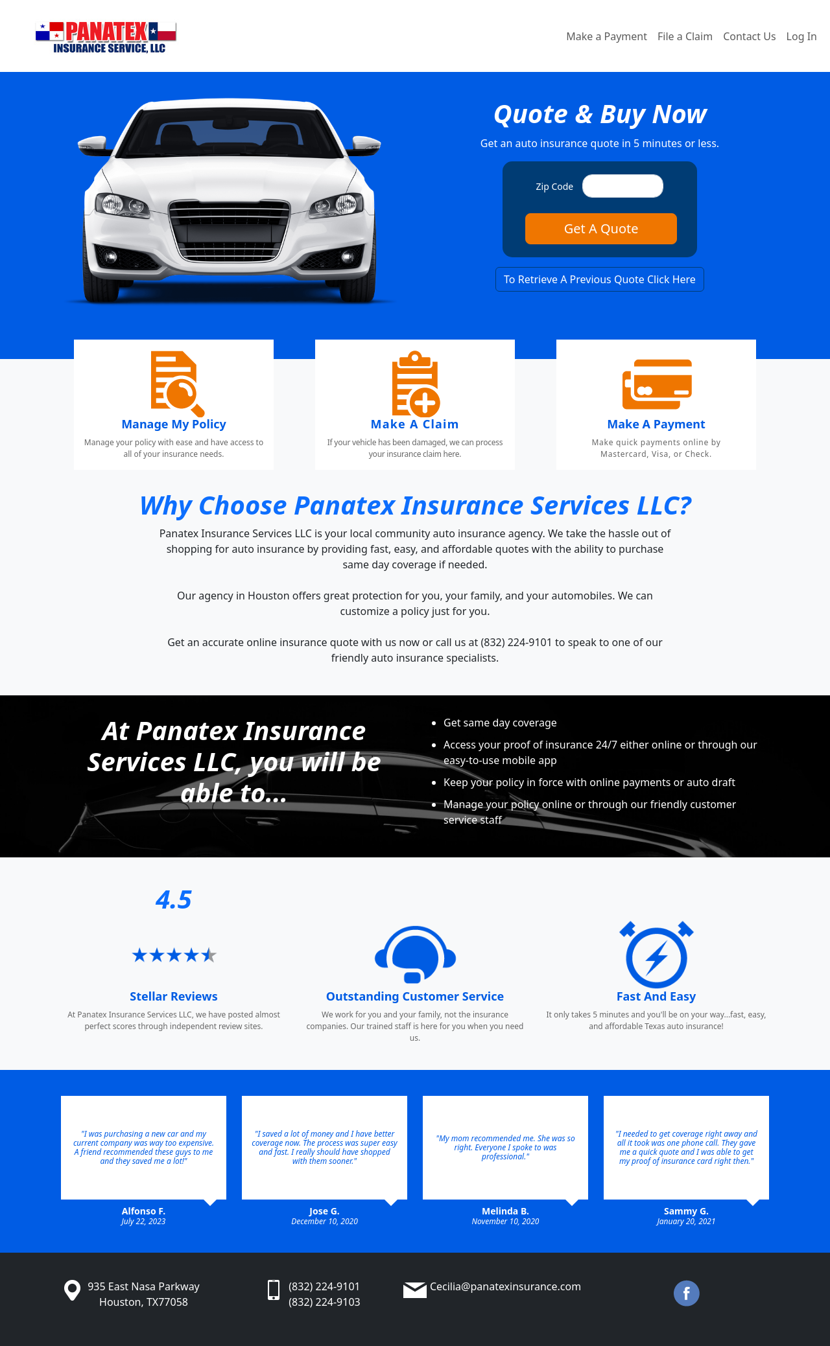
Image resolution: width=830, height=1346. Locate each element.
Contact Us (749, 36)
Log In (802, 36)
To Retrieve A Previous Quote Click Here (600, 279)
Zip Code (555, 186)
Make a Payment (606, 36)
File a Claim (685, 36)
